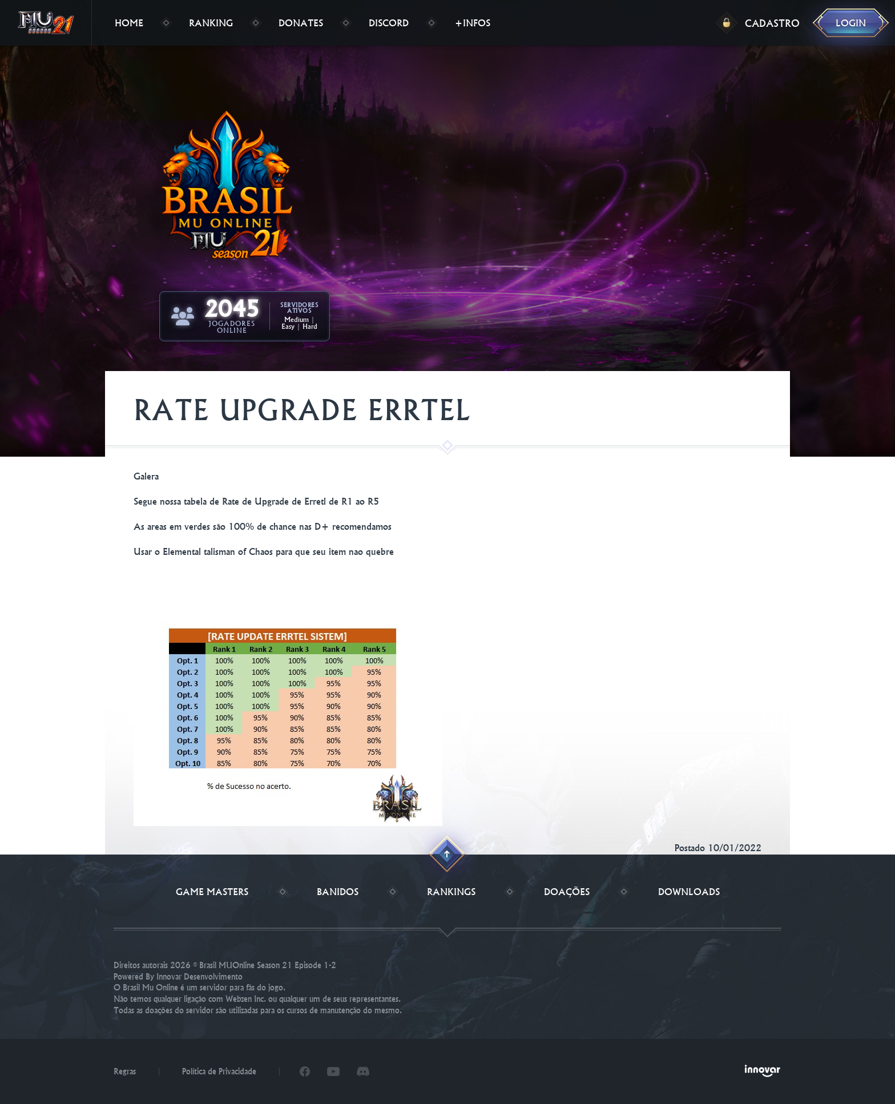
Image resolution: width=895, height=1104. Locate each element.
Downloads (689, 891)
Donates (301, 23)
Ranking (211, 23)
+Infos (472, 23)
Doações (567, 891)
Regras (125, 1071)
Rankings (451, 891)
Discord (389, 23)
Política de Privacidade (219, 1071)
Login (851, 23)
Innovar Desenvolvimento (199, 977)
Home (129, 23)
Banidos (337, 891)
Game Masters (212, 891)
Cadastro (772, 23)
